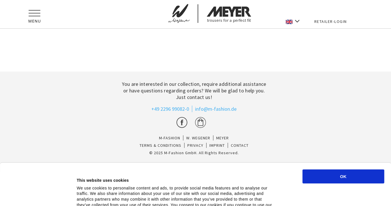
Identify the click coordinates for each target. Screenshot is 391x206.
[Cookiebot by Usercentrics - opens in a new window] (37, 195)
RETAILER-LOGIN (330, 21)
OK (343, 136)
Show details (296, 195)
